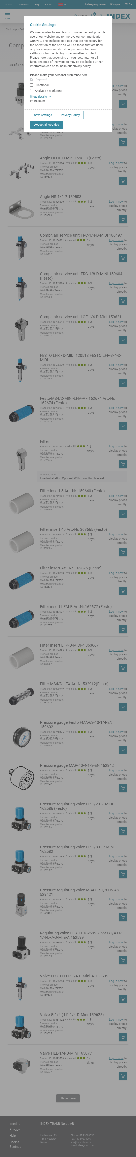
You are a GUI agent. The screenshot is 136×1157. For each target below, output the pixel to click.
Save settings (43, 115)
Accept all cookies (46, 124)
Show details (40, 96)
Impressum (37, 101)
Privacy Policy (70, 115)
